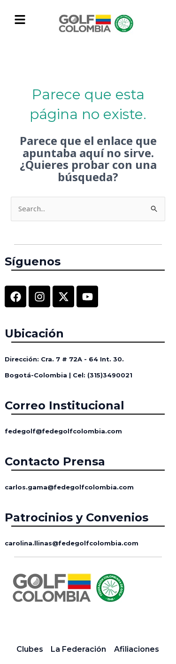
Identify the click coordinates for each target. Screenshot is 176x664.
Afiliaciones (136, 649)
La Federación (78, 649)
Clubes (29, 649)
